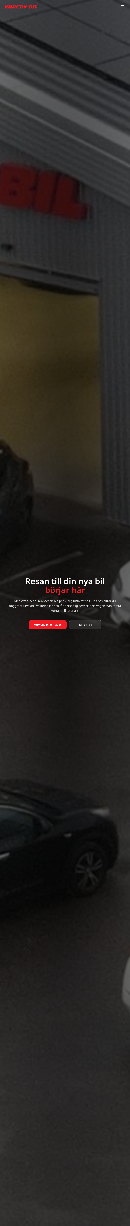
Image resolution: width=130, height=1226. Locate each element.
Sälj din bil (85, 624)
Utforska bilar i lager (47, 624)
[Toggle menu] (122, 6)
